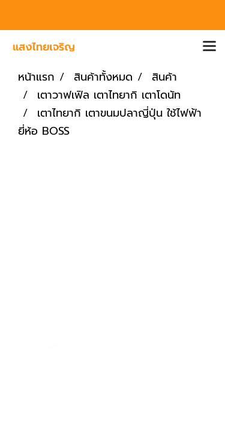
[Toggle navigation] (209, 47)
